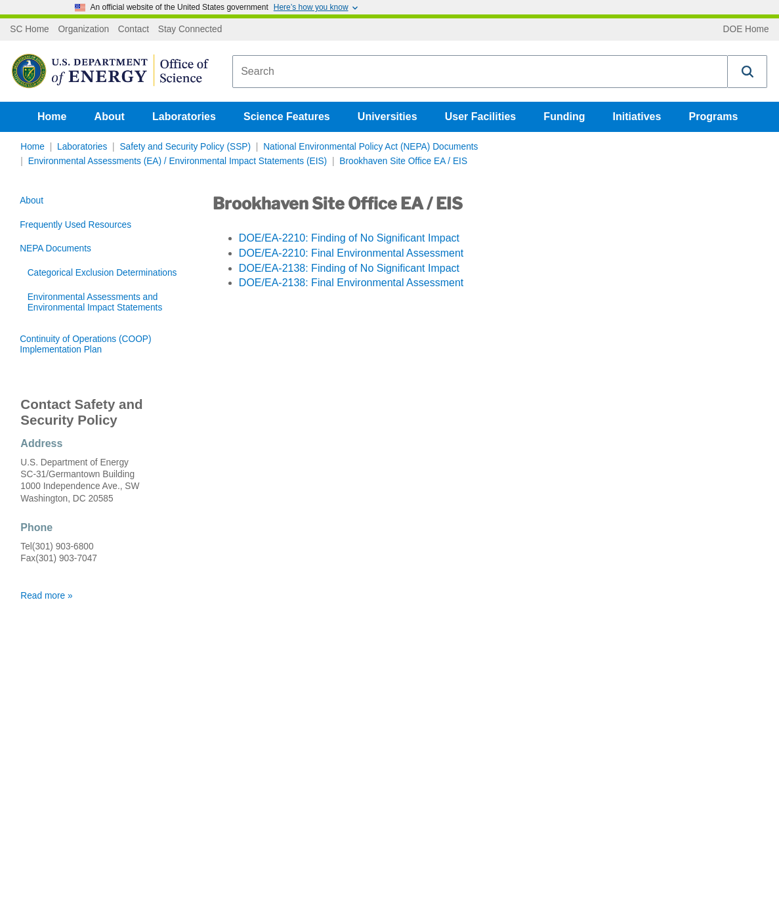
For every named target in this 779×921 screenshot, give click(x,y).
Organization (83, 29)
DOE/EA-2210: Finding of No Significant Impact (349, 238)
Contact (133, 29)
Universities (387, 116)
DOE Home (746, 29)
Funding (564, 116)
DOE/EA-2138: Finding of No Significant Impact (349, 268)
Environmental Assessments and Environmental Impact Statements (95, 302)
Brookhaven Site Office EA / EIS (403, 161)
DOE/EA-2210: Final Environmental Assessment (351, 253)
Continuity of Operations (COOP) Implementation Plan (85, 344)
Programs (713, 116)
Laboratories (184, 116)
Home (51, 116)
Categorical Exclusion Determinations (102, 273)
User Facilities (480, 116)
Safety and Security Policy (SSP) (185, 147)
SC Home (29, 29)
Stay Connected (190, 29)
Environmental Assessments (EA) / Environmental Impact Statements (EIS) (177, 161)
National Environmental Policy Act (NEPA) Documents (370, 147)
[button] (747, 71)
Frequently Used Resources (75, 225)
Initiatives (637, 116)
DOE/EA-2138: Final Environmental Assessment (351, 282)
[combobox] (480, 71)
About (110, 116)
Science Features (286, 116)
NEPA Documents (55, 248)
